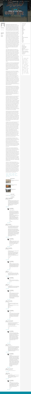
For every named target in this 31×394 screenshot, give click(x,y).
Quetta (6, 176)
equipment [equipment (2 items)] (23, 60)
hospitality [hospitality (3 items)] (25, 63)
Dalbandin (13, 173)
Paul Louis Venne (10, 368)
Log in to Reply (7, 206)
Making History (23, 46)
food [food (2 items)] (27, 60)
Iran (13, 9)
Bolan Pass (7, 173)
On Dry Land (23, 51)
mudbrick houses (7, 175)
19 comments (18, 12)
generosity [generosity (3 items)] (23, 61)
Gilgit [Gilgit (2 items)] (22, 62)
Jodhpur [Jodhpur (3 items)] (27, 64)
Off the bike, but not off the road (14, 181)
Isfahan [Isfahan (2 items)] (22, 64)
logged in (10, 195)
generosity (16, 173)
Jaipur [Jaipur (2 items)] (24, 64)
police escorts (16, 175)
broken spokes (10, 173)
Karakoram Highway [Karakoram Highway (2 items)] (24, 65)
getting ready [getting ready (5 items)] (26, 61)
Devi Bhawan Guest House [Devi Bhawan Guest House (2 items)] (24, 59)
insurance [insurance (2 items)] (28, 63)
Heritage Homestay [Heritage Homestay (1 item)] (26, 62)
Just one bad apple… (14, 189)
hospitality (7, 174)
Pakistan (17, 9)
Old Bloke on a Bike (15, 1)
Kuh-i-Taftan (13, 174)
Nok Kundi (11, 175)
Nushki (13, 175)
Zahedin (9, 176)
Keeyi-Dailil (10, 174)
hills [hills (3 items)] (22, 63)
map (15, 174)
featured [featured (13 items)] (26, 60)
